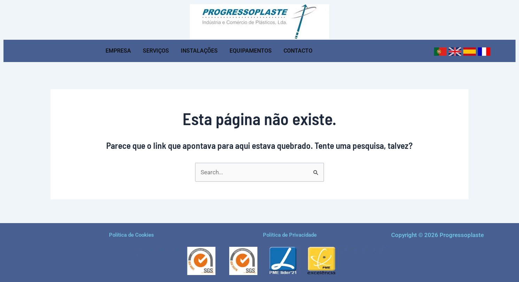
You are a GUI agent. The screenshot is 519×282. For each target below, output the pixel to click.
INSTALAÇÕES (199, 50)
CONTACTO (298, 50)
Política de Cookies (131, 235)
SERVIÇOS (156, 50)
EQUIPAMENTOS (251, 50)
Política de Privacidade (290, 235)
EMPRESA (118, 50)
